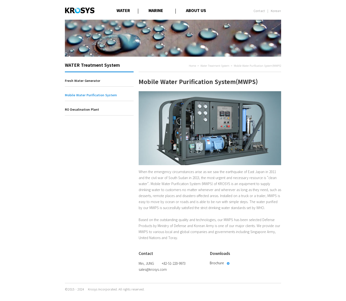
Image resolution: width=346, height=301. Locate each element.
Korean (276, 11)
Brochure (217, 262)
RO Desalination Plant (82, 109)
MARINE (155, 10)
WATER (123, 10)
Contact (259, 11)
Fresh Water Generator (82, 80)
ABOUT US (196, 10)
